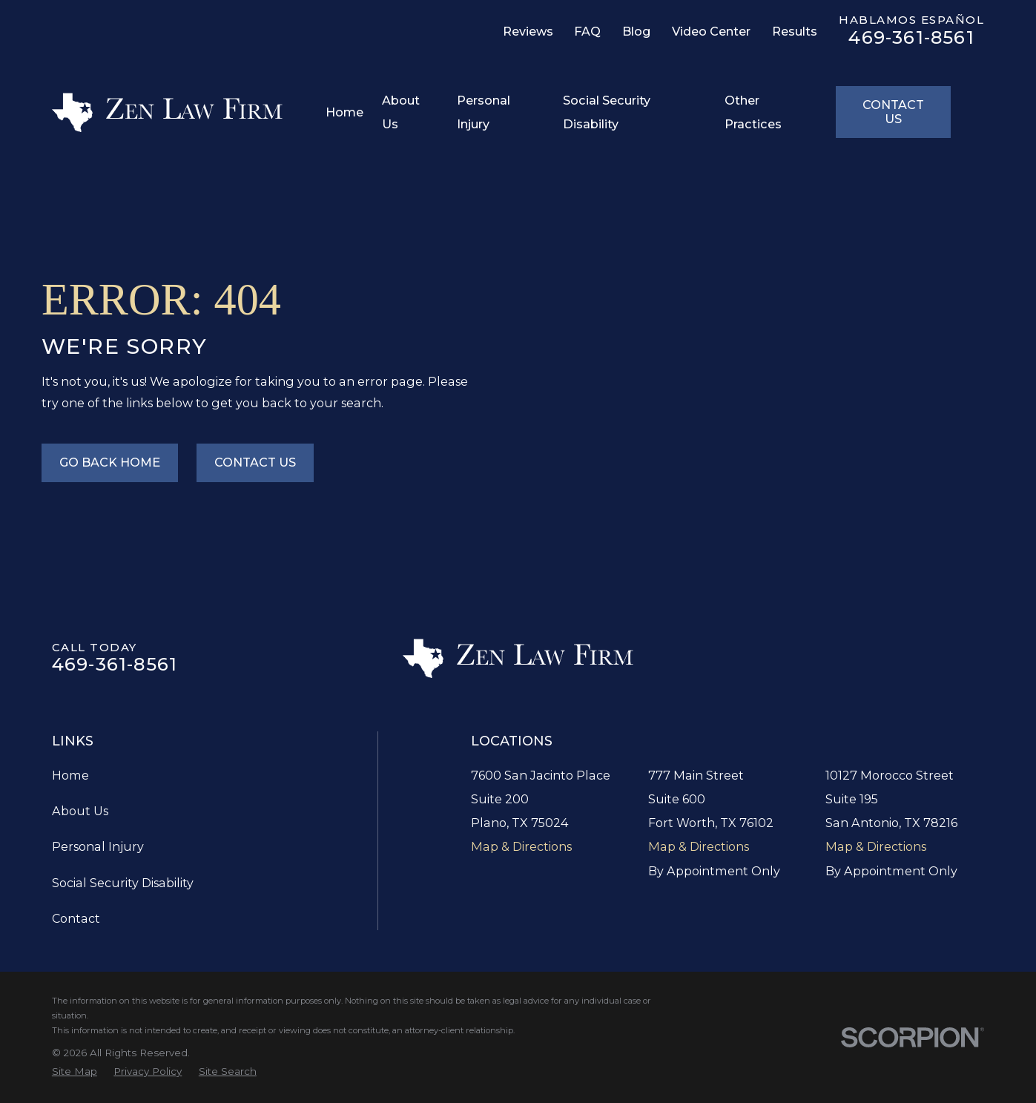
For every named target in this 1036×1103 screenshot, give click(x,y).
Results (794, 31)
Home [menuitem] (344, 112)
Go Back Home (109, 462)
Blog (636, 31)
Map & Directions (521, 846)
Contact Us (893, 111)
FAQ (587, 31)
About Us (80, 810)
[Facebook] (95, 37)
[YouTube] (270, 37)
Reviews (528, 31)
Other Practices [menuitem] (753, 112)
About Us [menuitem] (401, 112)
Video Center (711, 31)
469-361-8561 (911, 37)
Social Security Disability (123, 882)
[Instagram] (200, 37)
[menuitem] (74, 1071)
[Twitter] (164, 37)
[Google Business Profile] (60, 37)
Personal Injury (98, 846)
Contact (76, 918)
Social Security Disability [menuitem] (606, 112)
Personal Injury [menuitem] (483, 112)
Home (70, 775)
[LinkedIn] (130, 37)
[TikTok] (235, 37)
